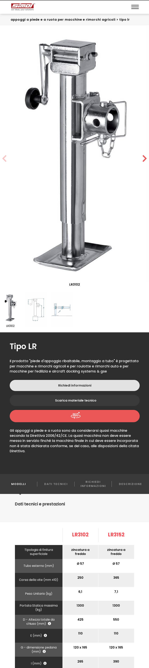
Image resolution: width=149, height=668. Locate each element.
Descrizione (130, 484)
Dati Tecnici (56, 484)
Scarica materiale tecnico (75, 400)
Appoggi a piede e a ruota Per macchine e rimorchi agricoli (63, 19)
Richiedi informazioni (74, 385)
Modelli (18, 487)
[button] (144, 158)
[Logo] (42, 7)
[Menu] (134, 7)
